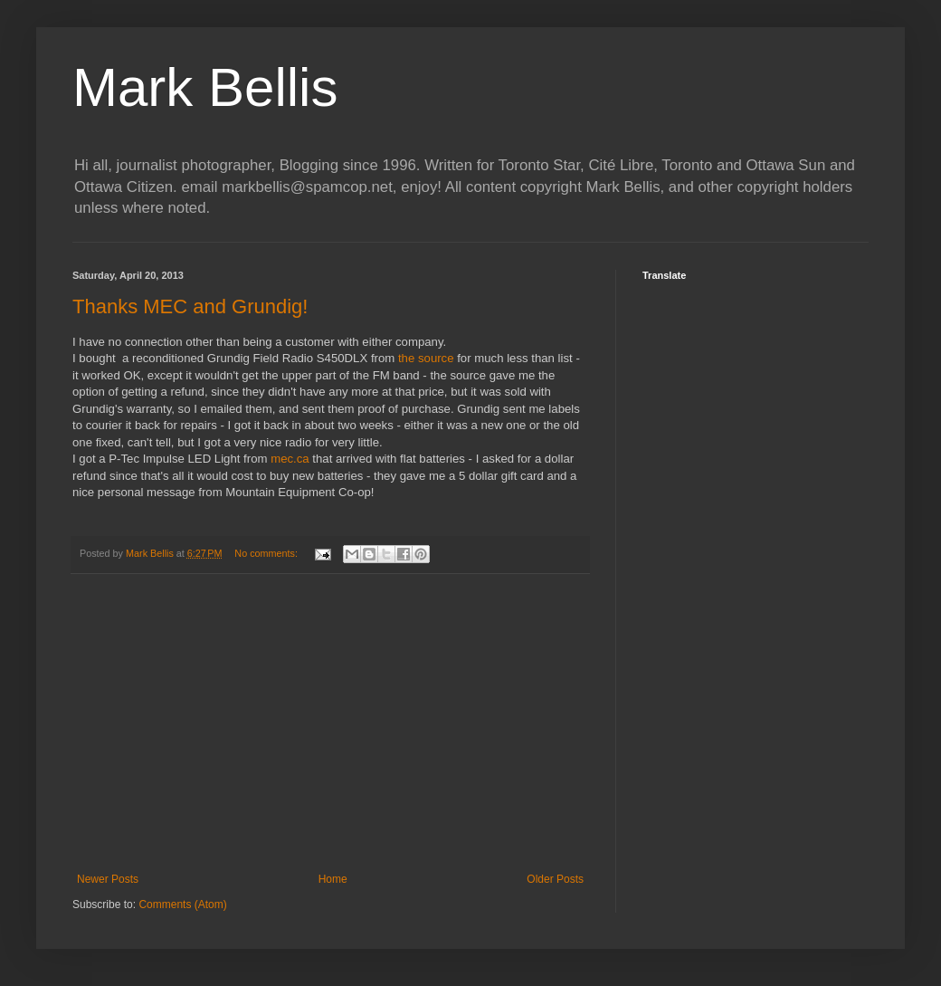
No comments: (267, 553)
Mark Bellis (204, 87)
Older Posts (555, 879)
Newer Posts (107, 879)
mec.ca (290, 458)
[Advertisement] (330, 723)
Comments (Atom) (182, 904)
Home (332, 879)
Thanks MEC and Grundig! (190, 306)
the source (426, 358)
